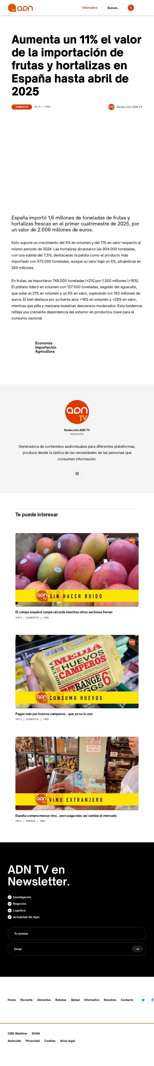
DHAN (36, 1033)
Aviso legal (67, 1040)
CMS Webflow (17, 1033)
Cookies (50, 1040)
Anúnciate (14, 1040)
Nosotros (110, 1000)
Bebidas (60, 1000)
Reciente (26, 1000)
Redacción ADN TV (77, 430)
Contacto (127, 1000)
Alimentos (21, 107)
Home (12, 1000)
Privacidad (33, 1040)
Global (75, 1000)
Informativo (91, 1000)
